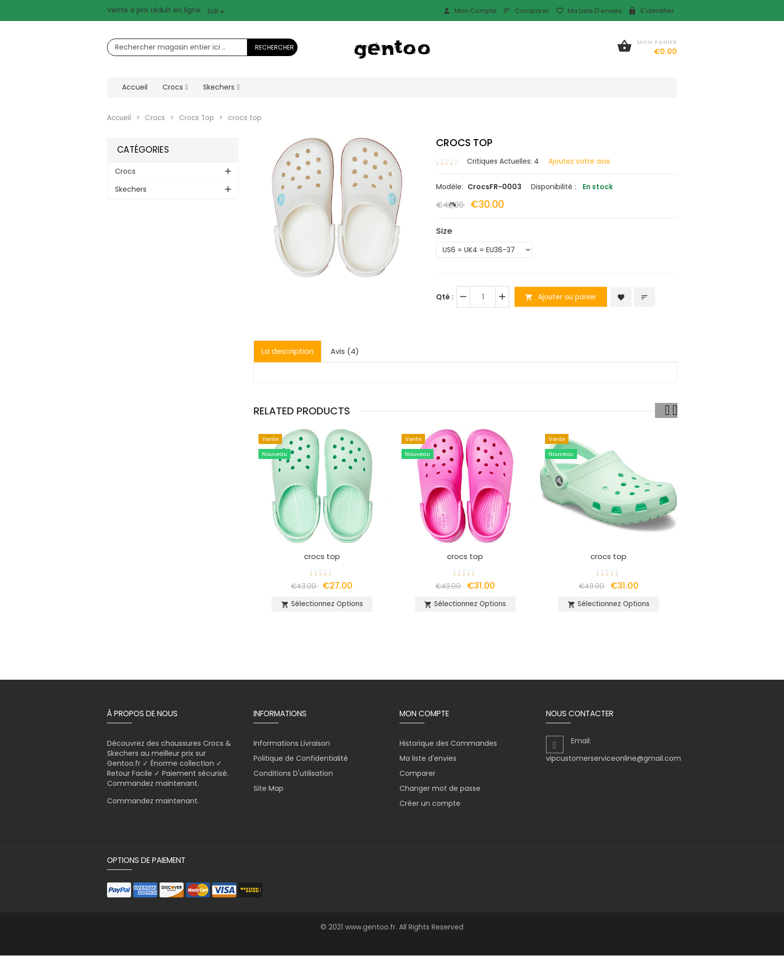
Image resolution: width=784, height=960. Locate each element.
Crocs (156, 118)
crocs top (322, 556)
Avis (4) (344, 351)
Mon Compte (469, 11)
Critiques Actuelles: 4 (503, 161)
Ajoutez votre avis (581, 161)
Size (444, 230)
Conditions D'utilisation (293, 778)
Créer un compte (430, 808)
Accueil (119, 118)
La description (288, 351)
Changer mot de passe (440, 793)
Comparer (526, 11)
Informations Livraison (292, 748)
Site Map (269, 793)
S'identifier (651, 11)
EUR (216, 11)
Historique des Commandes (448, 748)
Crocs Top (199, 118)
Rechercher (274, 47)
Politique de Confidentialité (301, 763)
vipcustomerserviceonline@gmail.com (613, 763)
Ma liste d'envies (589, 11)
